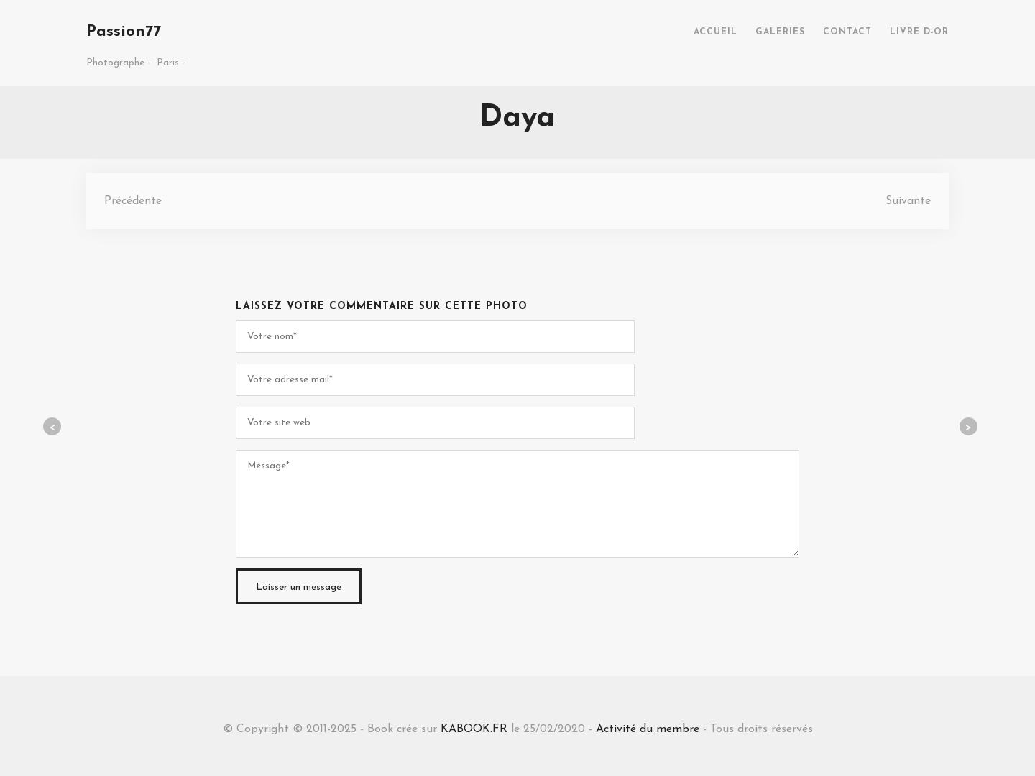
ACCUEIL (715, 32)
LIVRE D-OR (919, 32)
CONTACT (847, 32)
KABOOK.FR (474, 729)
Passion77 (123, 32)
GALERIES (780, 32)
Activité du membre (647, 729)
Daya (517, 118)
